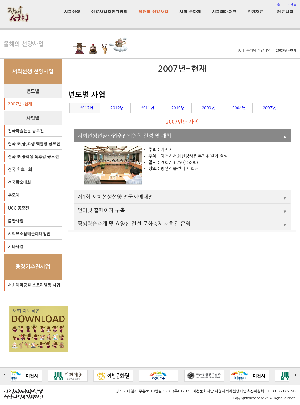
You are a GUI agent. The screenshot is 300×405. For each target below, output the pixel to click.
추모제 (13, 195)
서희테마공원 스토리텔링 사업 (34, 285)
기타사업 (15, 247)
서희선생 (72, 11)
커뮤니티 (285, 11)
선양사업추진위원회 (109, 11)
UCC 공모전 (18, 208)
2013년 (86, 107)
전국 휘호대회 (20, 169)
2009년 (208, 107)
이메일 (291, 4)
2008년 (239, 107)
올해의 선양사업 (153, 11)
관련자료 (255, 11)
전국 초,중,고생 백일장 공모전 (34, 144)
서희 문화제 (190, 11)
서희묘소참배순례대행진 (29, 234)
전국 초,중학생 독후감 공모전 (33, 157)
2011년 (147, 107)
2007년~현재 (20, 104)
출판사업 (15, 221)
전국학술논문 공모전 (26, 131)
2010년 (178, 107)
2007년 (269, 107)
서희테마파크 (224, 11)
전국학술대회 (19, 182)
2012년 (117, 107)
